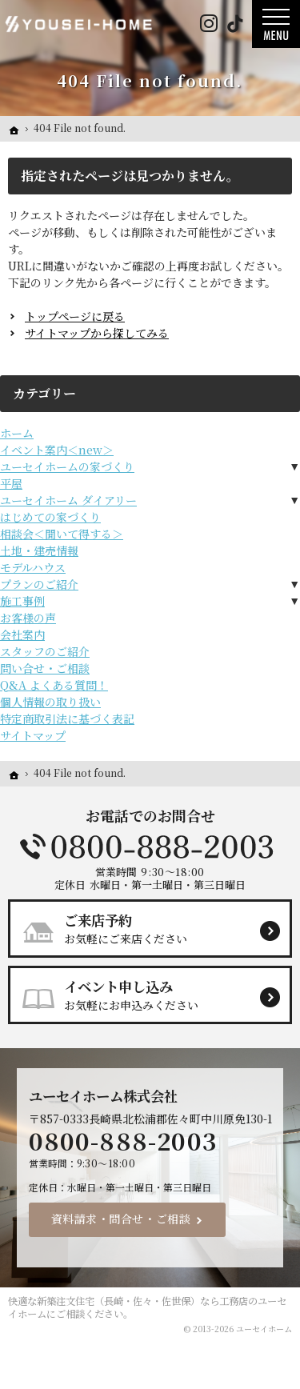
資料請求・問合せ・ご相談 (121, 1219)
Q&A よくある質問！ (54, 685)
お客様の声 (28, 618)
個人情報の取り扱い (50, 702)
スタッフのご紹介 (45, 651)
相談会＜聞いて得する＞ (61, 534)
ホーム (17, 433)
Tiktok (235, 24)
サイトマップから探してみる (97, 333)
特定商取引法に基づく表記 (67, 719)
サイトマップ (33, 735)
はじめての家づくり (50, 517)
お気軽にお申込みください (157, 994)
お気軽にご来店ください (157, 928)
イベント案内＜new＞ (57, 450)
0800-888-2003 (150, 847)
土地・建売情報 (39, 550)
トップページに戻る (75, 316)
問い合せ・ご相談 (45, 668)
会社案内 (22, 634)
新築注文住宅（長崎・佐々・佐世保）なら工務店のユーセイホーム (147, 1308)
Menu (276, 24)
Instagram (208, 24)
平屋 (11, 483)
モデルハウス (33, 567)
